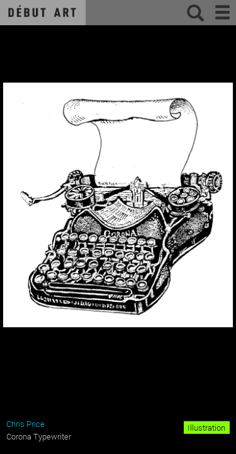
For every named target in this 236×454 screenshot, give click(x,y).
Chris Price (25, 423)
